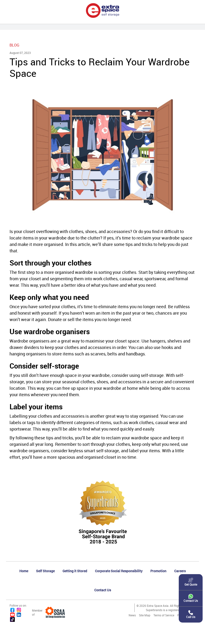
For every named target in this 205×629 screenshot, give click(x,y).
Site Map (144, 615)
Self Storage (45, 571)
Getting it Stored (75, 571)
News (132, 615)
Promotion (158, 571)
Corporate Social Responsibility (118, 571)
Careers (180, 571)
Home (23, 571)
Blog (14, 45)
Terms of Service (163, 615)
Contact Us (102, 590)
